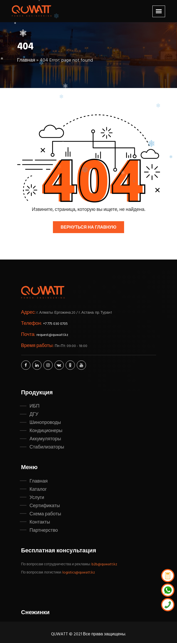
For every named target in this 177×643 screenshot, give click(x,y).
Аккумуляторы (45, 439)
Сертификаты (45, 506)
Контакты (40, 522)
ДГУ (34, 414)
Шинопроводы (45, 422)
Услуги (37, 497)
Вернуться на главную (88, 227)
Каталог (38, 489)
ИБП (35, 406)
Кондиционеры (46, 430)
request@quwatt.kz (52, 335)
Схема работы (45, 514)
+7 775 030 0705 (55, 324)
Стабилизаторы (47, 447)
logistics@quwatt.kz (78, 573)
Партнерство (44, 530)
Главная (26, 60)
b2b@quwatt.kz (105, 564)
